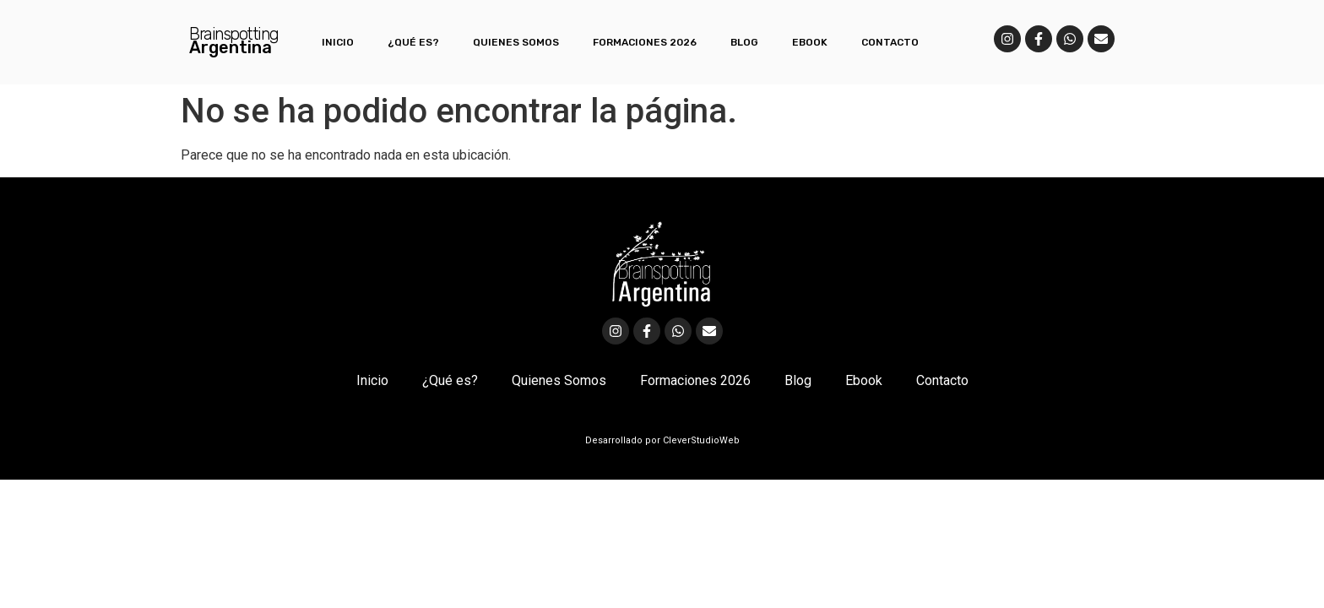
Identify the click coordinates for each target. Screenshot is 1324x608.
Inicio (338, 42)
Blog (744, 42)
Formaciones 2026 (645, 42)
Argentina (230, 47)
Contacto (890, 42)
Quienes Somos (516, 42)
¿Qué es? (413, 42)
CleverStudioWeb (700, 440)
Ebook (810, 42)
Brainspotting (234, 34)
